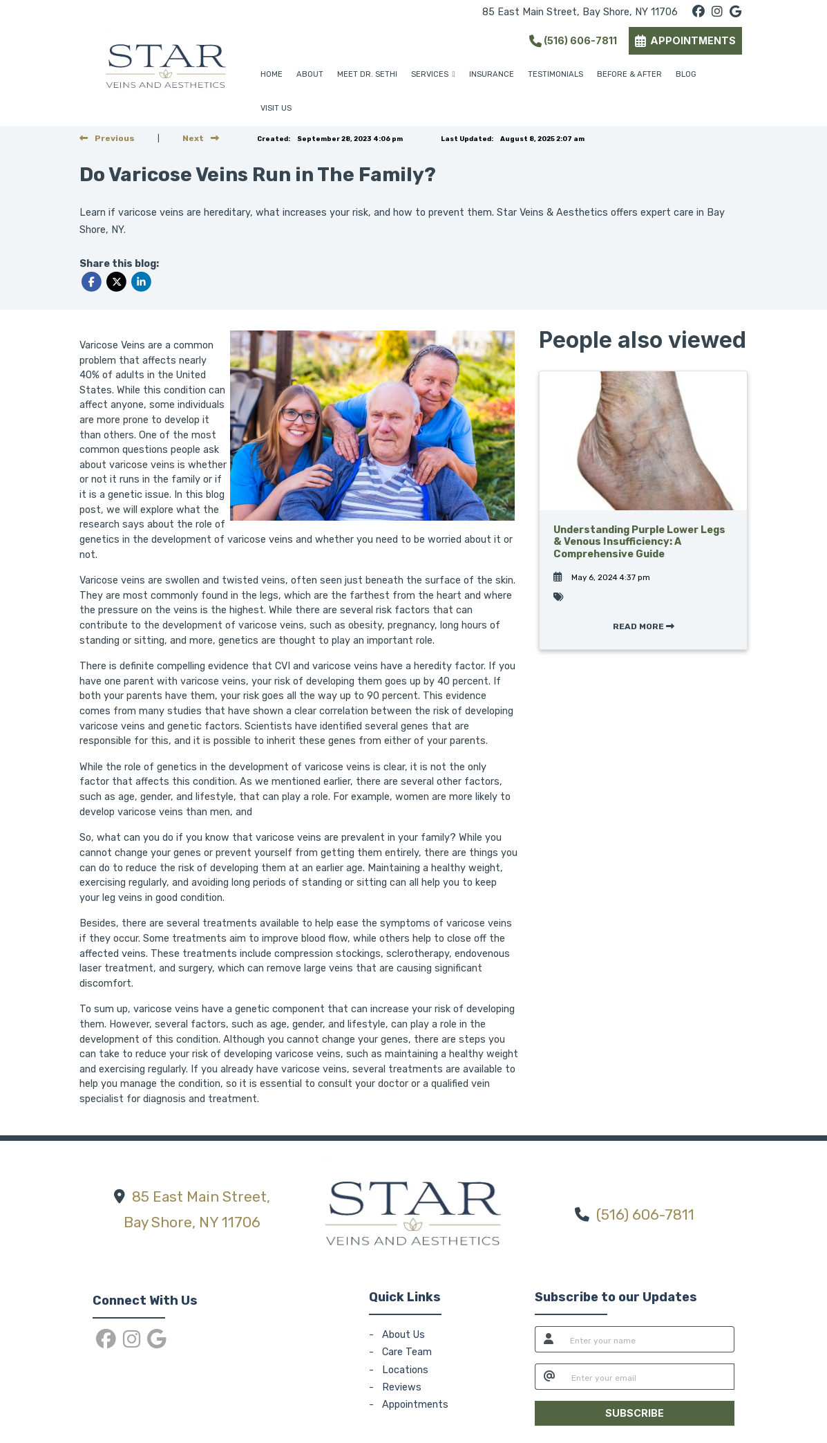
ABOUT (309, 74)
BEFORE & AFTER (629, 74)
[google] (735, 12)
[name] (648, 1339)
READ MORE (643, 626)
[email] (649, 1376)
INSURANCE (491, 74)
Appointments (415, 1405)
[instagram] (717, 12)
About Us (403, 1335)
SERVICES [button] (433, 74)
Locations (405, 1370)
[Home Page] (165, 62)
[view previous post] (107, 138)
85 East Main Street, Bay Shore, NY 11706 (580, 12)
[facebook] (698, 12)
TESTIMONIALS (555, 74)
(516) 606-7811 (573, 40)
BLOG (686, 74)
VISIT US (276, 108)
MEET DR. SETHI (367, 74)
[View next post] (200, 138)
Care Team (407, 1352)
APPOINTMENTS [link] (685, 40)
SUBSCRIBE (634, 1413)
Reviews (401, 1387)
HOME (271, 74)
